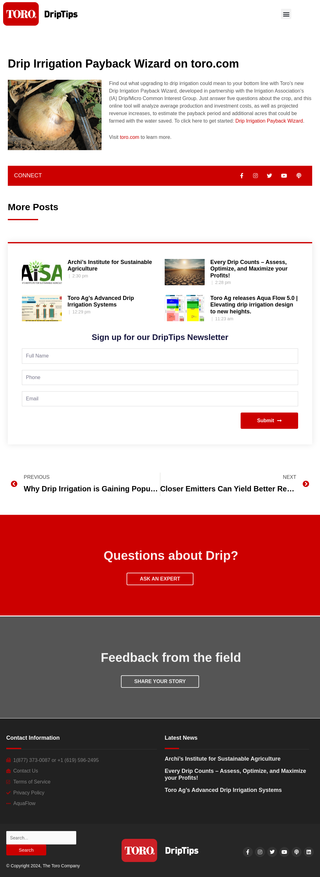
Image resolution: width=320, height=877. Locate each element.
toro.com (129, 137)
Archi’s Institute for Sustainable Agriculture (223, 759)
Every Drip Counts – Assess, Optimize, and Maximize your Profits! (249, 269)
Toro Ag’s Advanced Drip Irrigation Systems (101, 301)
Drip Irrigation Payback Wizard (269, 121)
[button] (286, 14)
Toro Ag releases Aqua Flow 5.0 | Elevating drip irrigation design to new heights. (254, 305)
